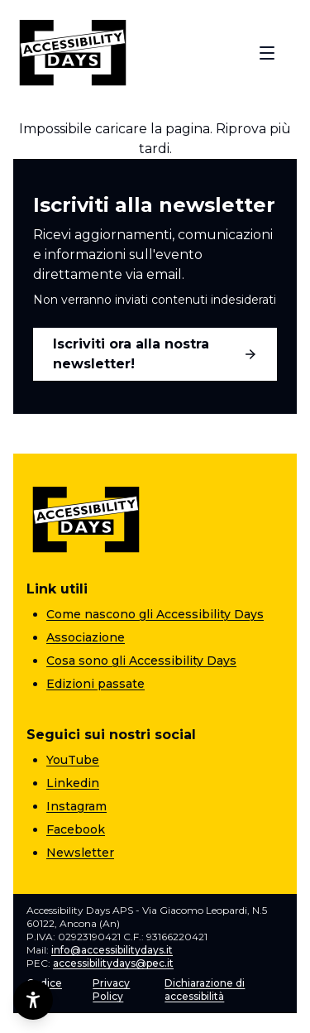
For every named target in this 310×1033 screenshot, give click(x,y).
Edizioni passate (95, 683)
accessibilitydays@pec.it (113, 963)
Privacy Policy (111, 989)
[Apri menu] (267, 53)
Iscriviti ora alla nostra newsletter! (155, 354)
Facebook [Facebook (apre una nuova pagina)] (75, 829)
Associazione (85, 637)
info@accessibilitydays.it (112, 950)
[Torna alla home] (72, 53)
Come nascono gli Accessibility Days (155, 614)
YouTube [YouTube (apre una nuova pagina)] (72, 759)
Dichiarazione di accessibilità (205, 989)
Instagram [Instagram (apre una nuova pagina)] (76, 806)
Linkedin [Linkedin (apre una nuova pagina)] (72, 783)
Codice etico (44, 989)
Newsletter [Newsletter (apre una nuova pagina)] (80, 852)
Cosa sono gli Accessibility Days (141, 660)
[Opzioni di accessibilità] (33, 1000)
